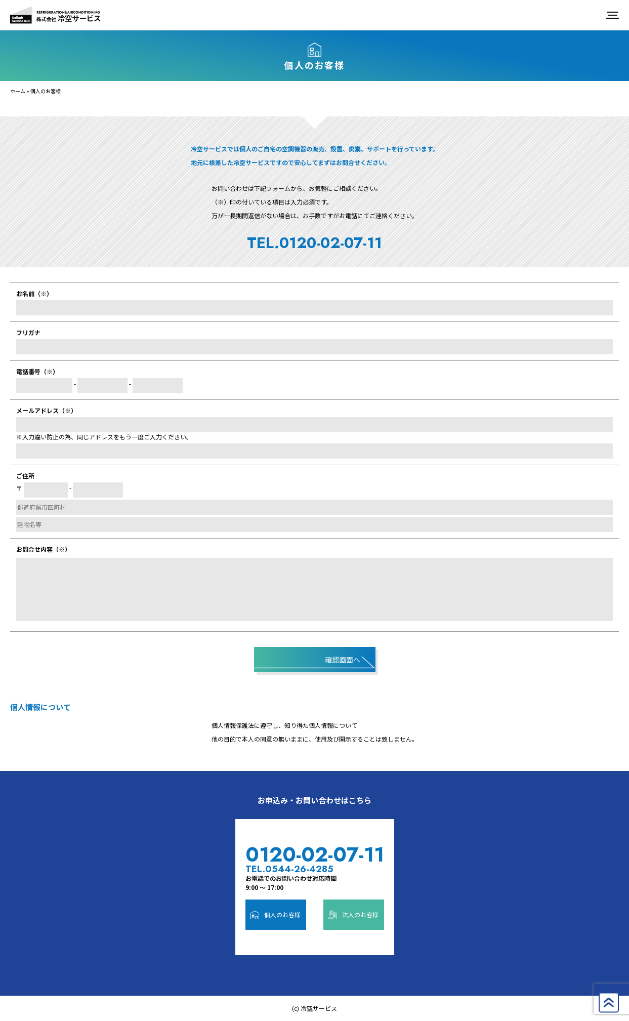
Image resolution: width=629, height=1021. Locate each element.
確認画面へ (342, 660)
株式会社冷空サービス (55, 15)
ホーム (17, 91)
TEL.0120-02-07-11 (314, 243)
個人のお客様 (275, 914)
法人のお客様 (353, 914)
